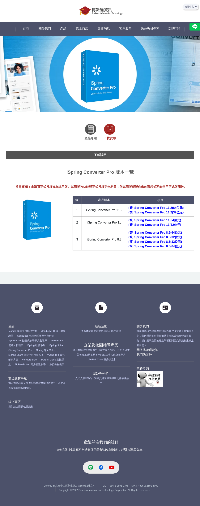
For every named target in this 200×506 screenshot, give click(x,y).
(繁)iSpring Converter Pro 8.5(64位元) (155, 232)
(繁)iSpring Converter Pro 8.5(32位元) (155, 237)
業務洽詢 (143, 368)
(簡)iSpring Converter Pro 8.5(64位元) (155, 246)
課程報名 (101, 373)
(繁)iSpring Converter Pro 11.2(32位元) (156, 212)
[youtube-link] (112, 467)
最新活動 (101, 326)
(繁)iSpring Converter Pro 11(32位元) (154, 224)
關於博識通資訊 (147, 350)
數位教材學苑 (17, 378)
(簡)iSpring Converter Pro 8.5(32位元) (155, 241)
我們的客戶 (144, 354)
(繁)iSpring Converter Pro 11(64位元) (154, 220)
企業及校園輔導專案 (101, 345)
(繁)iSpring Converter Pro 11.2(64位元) (156, 207)
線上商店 (14, 401)
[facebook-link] (101, 467)
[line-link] (90, 467)
